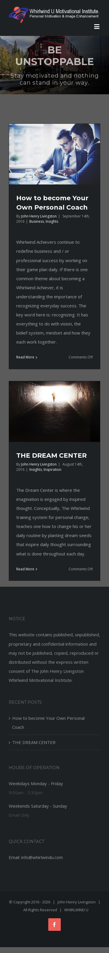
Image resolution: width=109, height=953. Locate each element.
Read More (25, 357)
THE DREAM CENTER (51, 455)
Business (36, 221)
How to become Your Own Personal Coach (48, 722)
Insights (52, 221)
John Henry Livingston (39, 216)
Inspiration (52, 469)
